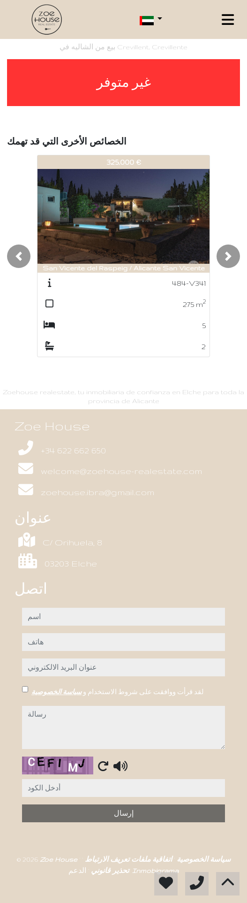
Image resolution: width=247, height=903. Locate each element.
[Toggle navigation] (228, 20)
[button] (18, 256)
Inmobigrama (155, 870)
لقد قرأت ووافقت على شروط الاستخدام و (117, 692)
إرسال (124, 813)
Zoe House (59, 859)
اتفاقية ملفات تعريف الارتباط (127, 859)
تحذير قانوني (109, 870)
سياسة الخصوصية (56, 692)
